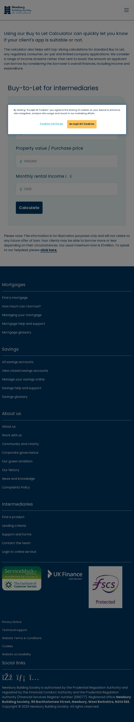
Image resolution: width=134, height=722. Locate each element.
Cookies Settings (51, 123)
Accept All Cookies (81, 124)
